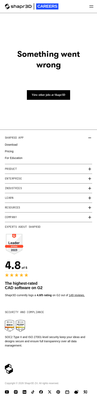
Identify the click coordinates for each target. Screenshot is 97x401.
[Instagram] (16, 392)
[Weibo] (76, 392)
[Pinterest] (58, 392)
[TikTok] (32, 392)
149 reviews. (77, 295)
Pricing (9, 151)
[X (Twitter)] (50, 392)
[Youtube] (7, 392)
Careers (47, 6)
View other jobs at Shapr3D (48, 94)
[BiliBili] (67, 392)
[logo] (18, 6)
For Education (13, 158)
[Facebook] (41, 392)
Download (11, 144)
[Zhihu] (85, 392)
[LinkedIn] (24, 392)
